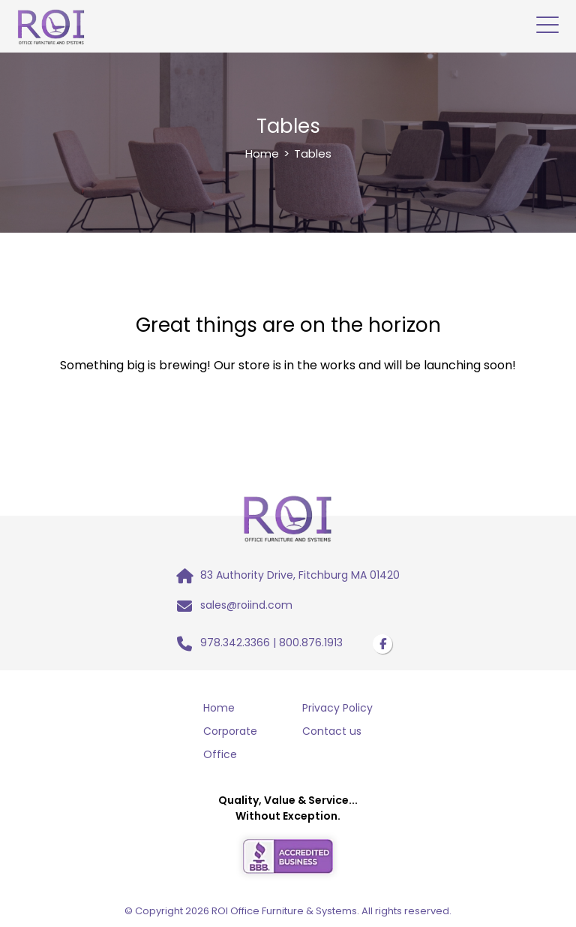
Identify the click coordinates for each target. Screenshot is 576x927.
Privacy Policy (337, 707)
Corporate (230, 731)
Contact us (332, 731)
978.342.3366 (235, 642)
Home (262, 153)
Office (220, 754)
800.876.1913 (311, 642)
